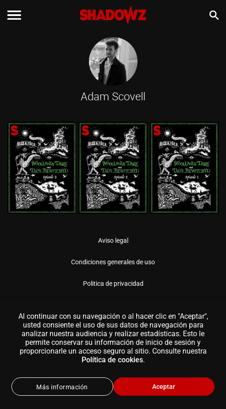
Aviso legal (113, 240)
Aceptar (163, 386)
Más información (62, 387)
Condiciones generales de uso (113, 262)
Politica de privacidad (113, 283)
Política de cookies (112, 359)
